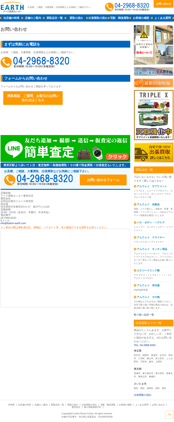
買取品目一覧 (54, 17)
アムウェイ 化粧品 (148, 204)
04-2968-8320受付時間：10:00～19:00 (127, 7)
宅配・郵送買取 (119, 17)
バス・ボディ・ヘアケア (151, 222)
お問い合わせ (163, 3)
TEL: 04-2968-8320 (145, 345)
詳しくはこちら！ (154, 180)
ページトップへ (169, 414)
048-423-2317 (35, 62)
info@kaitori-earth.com (13, 223)
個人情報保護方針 (92, 407)
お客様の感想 (141, 17)
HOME (11, 405)
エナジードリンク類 (148, 270)
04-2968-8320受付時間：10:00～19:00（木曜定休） (38, 180)
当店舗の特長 (11, 17)
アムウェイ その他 (148, 297)
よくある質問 (163, 17)
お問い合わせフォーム (103, 180)
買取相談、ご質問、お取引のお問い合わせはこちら (33, 98)
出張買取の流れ (97, 17)
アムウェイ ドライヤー (151, 237)
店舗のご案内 (33, 17)
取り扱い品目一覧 (144, 314)
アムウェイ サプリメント (152, 186)
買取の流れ (76, 17)
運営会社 (76, 407)
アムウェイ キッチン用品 (152, 249)
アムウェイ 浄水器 (148, 285)
